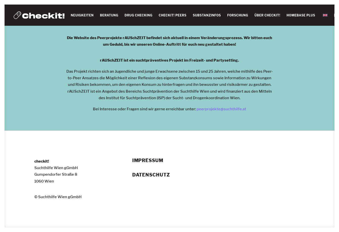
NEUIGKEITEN (82, 15)
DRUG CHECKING (138, 15)
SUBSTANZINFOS (207, 15)
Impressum (147, 160)
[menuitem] (82, 15)
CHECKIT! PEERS (173, 15)
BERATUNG (109, 15)
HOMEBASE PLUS (300, 15)
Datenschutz (151, 175)
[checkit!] (39, 15)
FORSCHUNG (237, 15)
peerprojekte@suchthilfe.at (221, 109)
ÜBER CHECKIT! (267, 15)
